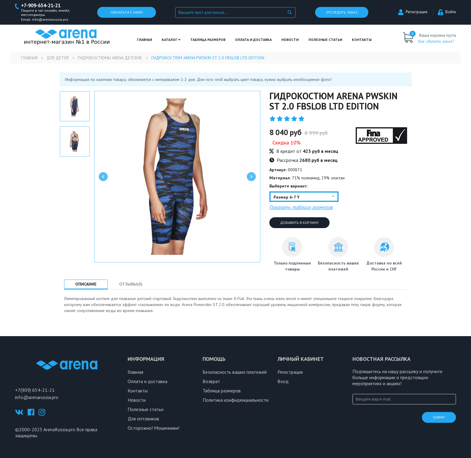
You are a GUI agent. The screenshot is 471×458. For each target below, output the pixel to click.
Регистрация (412, 12)
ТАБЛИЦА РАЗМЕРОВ (207, 40)
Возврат (211, 382)
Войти (447, 12)
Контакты (362, 40)
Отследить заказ (342, 12)
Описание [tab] (87, 284)
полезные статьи (325, 40)
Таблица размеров (222, 391)
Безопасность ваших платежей (235, 372)
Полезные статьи (145, 410)
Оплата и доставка (253, 40)
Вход (283, 382)
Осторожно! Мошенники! (153, 428)
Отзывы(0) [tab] (134, 284)
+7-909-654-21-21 (42, 5)
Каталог (171, 40)
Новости (290, 40)
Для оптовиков (143, 419)
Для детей (59, 58)
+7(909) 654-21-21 (35, 390)
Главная (144, 40)
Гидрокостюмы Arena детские (113, 58)
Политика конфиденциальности (235, 400)
